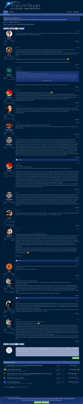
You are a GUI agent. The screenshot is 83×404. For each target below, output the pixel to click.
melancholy (9, 375)
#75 (78, 319)
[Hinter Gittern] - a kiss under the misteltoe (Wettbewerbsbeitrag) (24, 365)
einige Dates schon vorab (14, 369)
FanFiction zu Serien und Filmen (21, 366)
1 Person (18, 260)
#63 (78, 67)
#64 (78, 90)
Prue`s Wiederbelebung (13, 382)
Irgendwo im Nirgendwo (10, 59)
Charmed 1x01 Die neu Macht (15, 378)
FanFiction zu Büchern (22, 370)
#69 (78, 192)
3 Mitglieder (19, 159)
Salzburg (12, 240)
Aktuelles (11, 11)
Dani (5, 26)
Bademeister (9, 370)
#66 (78, 122)
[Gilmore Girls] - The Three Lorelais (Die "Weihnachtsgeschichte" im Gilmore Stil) (29, 373)
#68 (78, 163)
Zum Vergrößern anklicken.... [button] (47, 80)
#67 (78, 137)
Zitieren (77, 41)
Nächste (21, 28)
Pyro (8, 379)
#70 (78, 210)
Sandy (8, 366)
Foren (5, 11)
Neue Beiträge (6, 14)
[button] (15, 11)
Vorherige (6, 28)
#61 (78, 31)
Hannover (12, 313)
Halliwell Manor (11, 79)
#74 (78, 301)
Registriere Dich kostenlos (11, 19)
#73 (78, 278)
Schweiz (12, 134)
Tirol (13, 275)
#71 (78, 228)
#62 (78, 47)
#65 (78, 105)
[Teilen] (76, 31)
